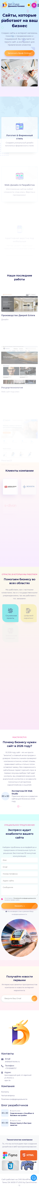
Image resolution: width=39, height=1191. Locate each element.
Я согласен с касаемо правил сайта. (20, 899)
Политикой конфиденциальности (25, 898)
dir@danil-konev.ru (12, 1061)
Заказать (26, 906)
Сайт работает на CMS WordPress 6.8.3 (19, 1179)
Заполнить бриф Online (21, 57)
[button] (18, 806)
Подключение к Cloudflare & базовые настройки (22, 1114)
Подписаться (34, 998)
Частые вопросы (8, 1095)
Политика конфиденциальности (14, 1099)
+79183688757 (10, 1068)
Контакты (5, 1092)
